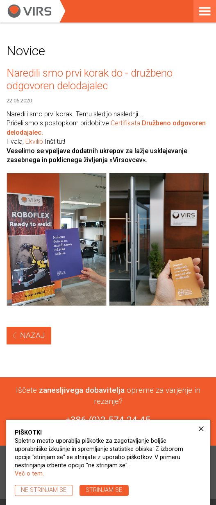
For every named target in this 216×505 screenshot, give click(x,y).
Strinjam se (104, 490)
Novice (26, 51)
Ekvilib (34, 141)
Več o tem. (29, 473)
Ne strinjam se (43, 490)
